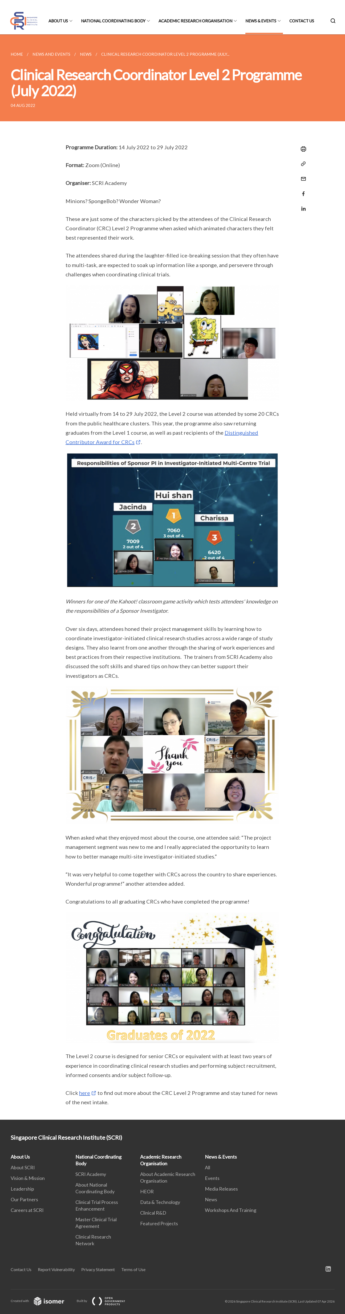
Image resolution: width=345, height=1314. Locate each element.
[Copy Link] (302, 164)
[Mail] (302, 175)
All (207, 1167)
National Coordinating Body (113, 20)
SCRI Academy (90, 1174)
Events (212, 1178)
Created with (42, 1301)
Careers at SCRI (27, 1210)
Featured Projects (159, 1223)
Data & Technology (160, 1202)
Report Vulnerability (56, 1269)
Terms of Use (133, 1269)
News (211, 1199)
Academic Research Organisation (195, 20)
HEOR (147, 1191)
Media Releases (221, 1189)
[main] (172, 577)
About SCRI (23, 1167)
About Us (58, 20)
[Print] (302, 149)
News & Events (260, 20)
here (84, 1093)
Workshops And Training (230, 1210)
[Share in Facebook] (302, 190)
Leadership (22, 1189)
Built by (105, 1301)
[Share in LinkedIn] (302, 205)
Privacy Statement (98, 1269)
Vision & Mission (28, 1178)
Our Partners (24, 1199)
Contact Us (301, 20)
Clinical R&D (153, 1213)
